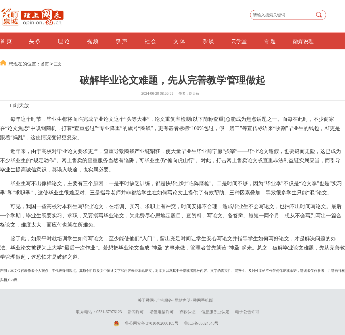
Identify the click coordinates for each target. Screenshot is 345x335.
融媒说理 (303, 41)
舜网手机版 (203, 300)
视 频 (93, 41)
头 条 (35, 41)
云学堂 (239, 41)
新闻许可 (136, 312)
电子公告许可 (247, 312)
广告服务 (164, 300)
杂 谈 (208, 41)
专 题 (270, 41)
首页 (45, 64)
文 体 (179, 41)
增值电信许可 (162, 312)
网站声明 (183, 300)
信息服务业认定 (215, 312)
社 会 (150, 41)
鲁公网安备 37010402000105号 (152, 323)
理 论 (64, 41)
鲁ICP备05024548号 (201, 323)
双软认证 (187, 312)
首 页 (6, 41)
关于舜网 (146, 300)
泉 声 (121, 41)
